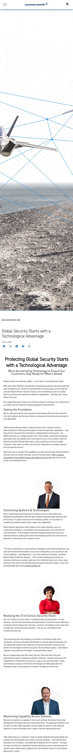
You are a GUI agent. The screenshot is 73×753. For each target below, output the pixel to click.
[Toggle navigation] (5, 4)
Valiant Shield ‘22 (33, 565)
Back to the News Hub (11, 319)
